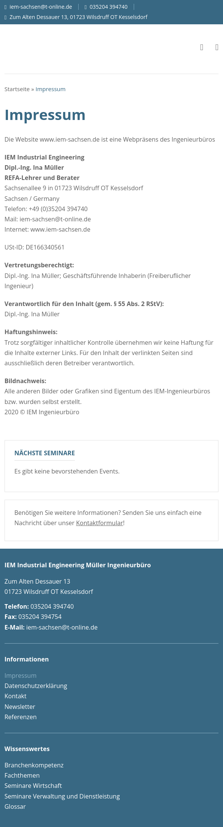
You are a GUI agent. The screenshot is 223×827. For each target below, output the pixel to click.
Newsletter (20, 706)
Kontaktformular (99, 523)
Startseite (17, 89)
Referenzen (21, 717)
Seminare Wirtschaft (33, 785)
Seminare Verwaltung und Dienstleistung (62, 796)
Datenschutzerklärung (36, 686)
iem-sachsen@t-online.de (40, 6)
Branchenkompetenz (34, 765)
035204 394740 (109, 6)
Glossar (15, 806)
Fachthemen (22, 775)
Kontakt (16, 696)
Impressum (20, 675)
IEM (54, 47)
